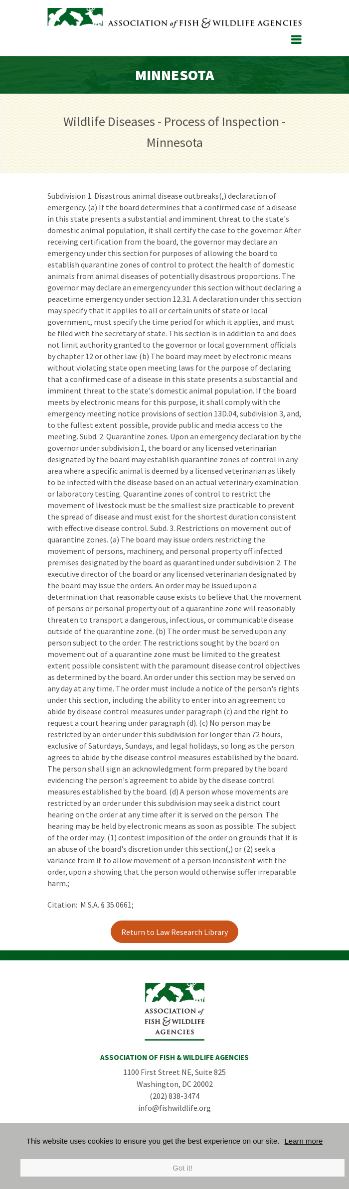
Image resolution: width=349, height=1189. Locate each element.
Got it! (182, 1168)
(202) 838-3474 (174, 1096)
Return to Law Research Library (174, 932)
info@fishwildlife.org (174, 1108)
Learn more (304, 1141)
